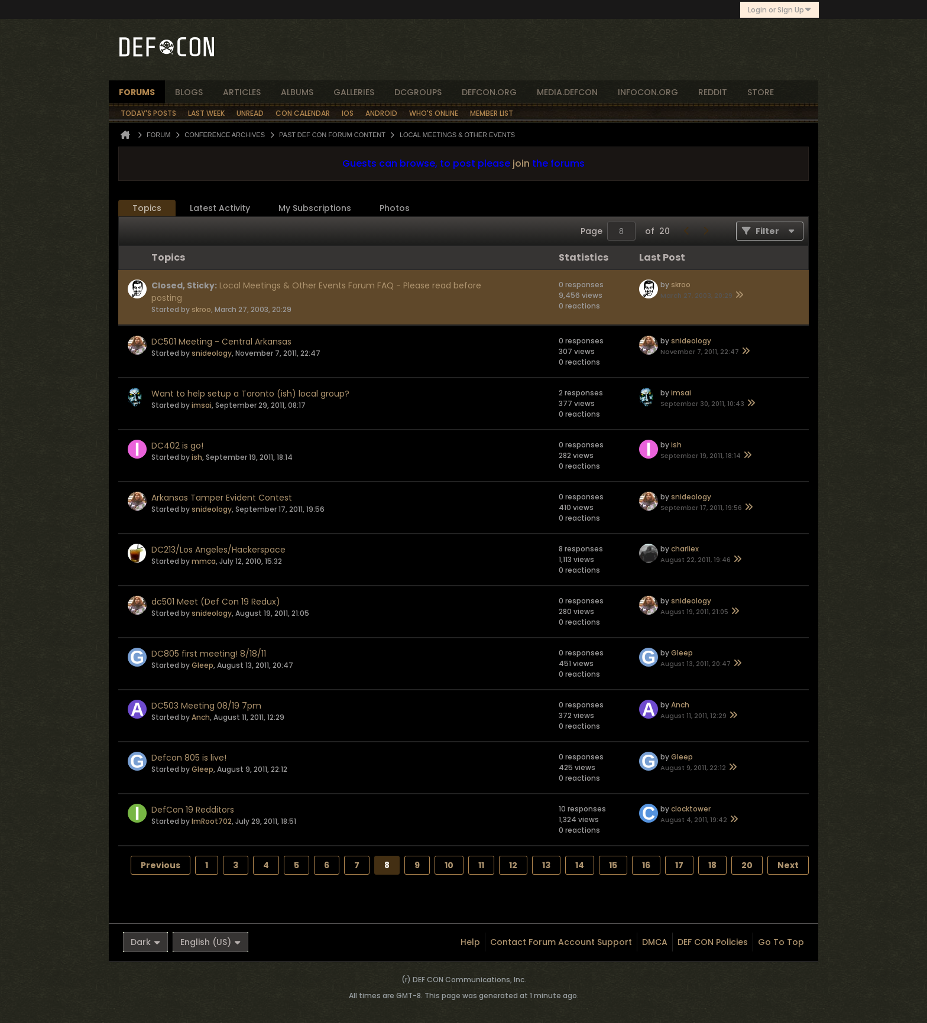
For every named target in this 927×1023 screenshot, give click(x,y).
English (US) (210, 942)
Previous (160, 865)
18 (712, 865)
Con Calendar (302, 113)
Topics (146, 208)
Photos (395, 208)
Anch (201, 717)
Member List (491, 113)
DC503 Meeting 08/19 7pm (206, 706)
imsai (202, 405)
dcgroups (418, 92)
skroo (201, 309)
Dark (145, 942)
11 (481, 865)
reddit (712, 92)
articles (242, 92)
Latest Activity (220, 208)
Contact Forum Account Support (561, 942)
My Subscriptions (314, 208)
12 (513, 865)
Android (381, 113)
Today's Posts (148, 113)
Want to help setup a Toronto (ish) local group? (250, 394)
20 (747, 865)
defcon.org (489, 92)
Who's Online (433, 113)
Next (788, 865)
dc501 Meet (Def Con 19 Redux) (215, 602)
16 (646, 865)
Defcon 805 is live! (188, 758)
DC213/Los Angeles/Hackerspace (218, 550)
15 (613, 865)
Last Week (206, 113)
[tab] (147, 208)
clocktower (691, 809)
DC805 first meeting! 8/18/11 (208, 654)
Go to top (781, 942)
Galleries (353, 92)
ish (197, 457)
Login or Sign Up (779, 10)
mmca (204, 561)
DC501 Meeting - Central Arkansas (221, 342)
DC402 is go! (177, 446)
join (521, 163)
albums (297, 92)
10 (449, 865)
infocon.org (648, 92)
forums (137, 92)
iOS (348, 113)
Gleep (202, 665)
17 (679, 865)
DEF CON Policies (713, 942)
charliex (685, 549)
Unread (250, 113)
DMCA (654, 942)
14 (579, 865)
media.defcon (567, 92)
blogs (189, 92)
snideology (212, 353)
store (760, 92)
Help (470, 942)
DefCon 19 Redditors (192, 810)
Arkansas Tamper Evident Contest (221, 498)
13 (546, 865)
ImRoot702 (212, 821)
